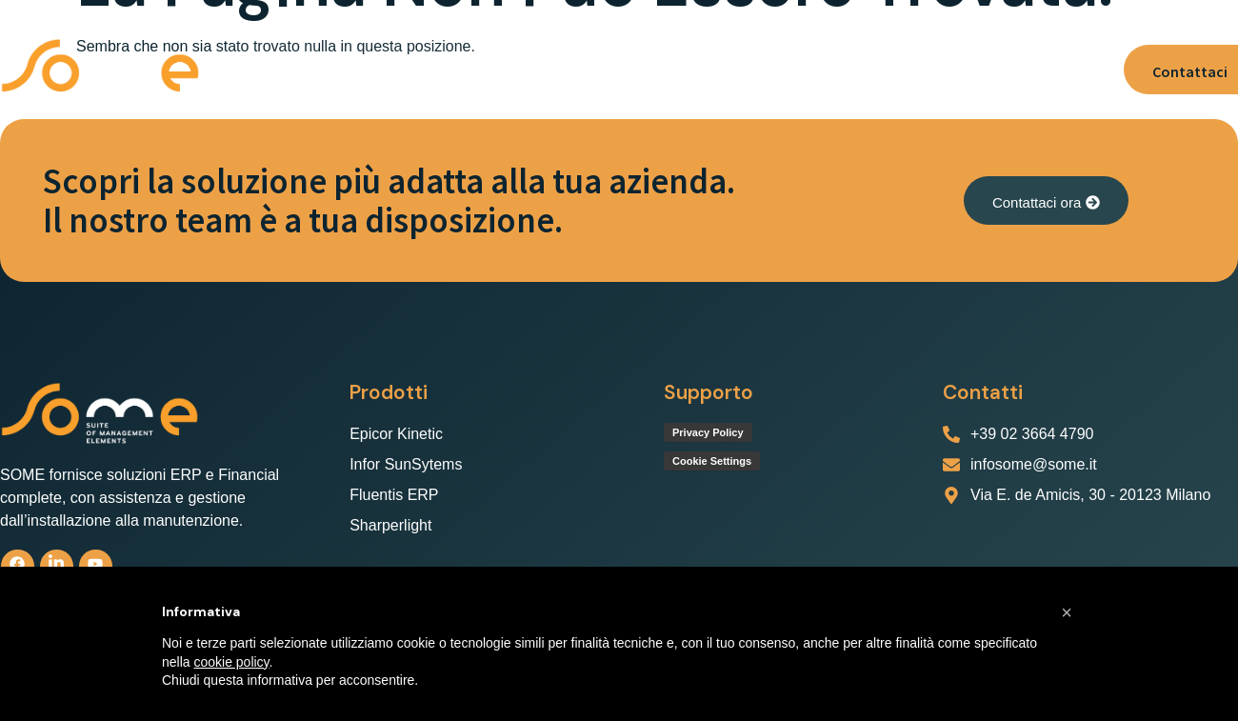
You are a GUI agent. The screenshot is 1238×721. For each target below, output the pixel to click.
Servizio (699, 69)
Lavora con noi (903, 69)
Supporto (791, 69)
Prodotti (421, 69)
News (1003, 69)
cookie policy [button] (231, 662)
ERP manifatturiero (566, 69)
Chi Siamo (317, 69)
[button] (421, 69)
